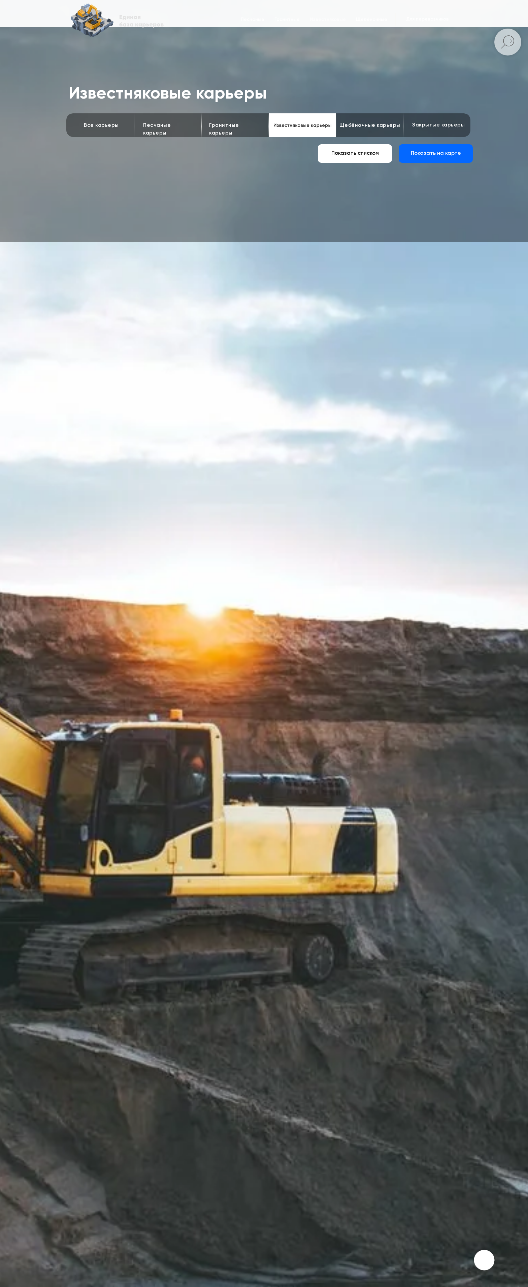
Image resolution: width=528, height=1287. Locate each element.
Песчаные (252, 19)
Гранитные (287, 19)
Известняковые (328, 19)
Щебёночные (371, 19)
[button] (427, 19)
